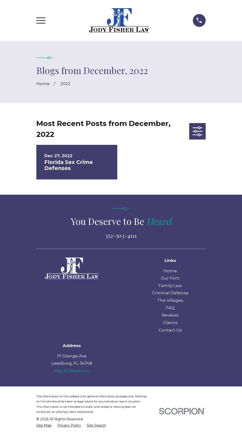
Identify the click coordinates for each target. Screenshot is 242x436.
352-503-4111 (121, 235)
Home (170, 270)
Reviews (170, 315)
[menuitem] (44, 425)
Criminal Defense (170, 292)
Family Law (170, 285)
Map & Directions (71, 370)
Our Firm (170, 278)
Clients (170, 322)
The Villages (170, 300)
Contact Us (170, 330)
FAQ (170, 307)
